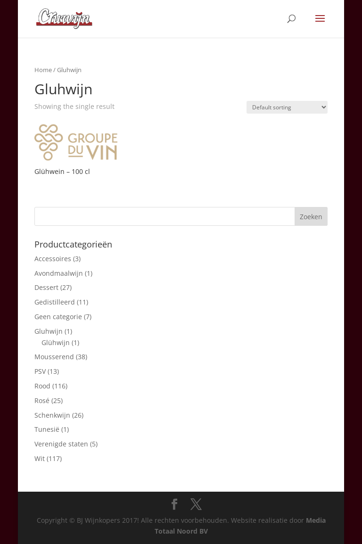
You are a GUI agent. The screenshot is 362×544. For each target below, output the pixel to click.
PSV (40, 371)
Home (43, 70)
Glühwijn (55, 342)
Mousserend (54, 356)
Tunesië (46, 429)
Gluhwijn (48, 331)
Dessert (46, 287)
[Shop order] (287, 107)
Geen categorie (58, 316)
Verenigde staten (61, 443)
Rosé (41, 400)
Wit (39, 458)
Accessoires (52, 258)
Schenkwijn (52, 415)
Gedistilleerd (54, 301)
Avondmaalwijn (58, 273)
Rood (42, 385)
